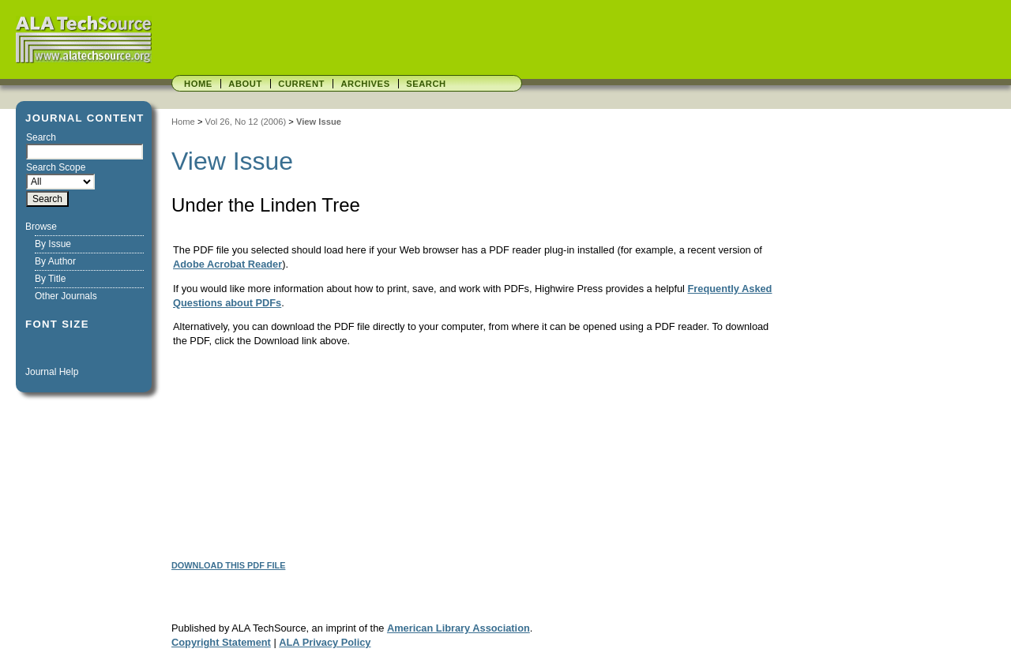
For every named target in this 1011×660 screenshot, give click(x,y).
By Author (55, 261)
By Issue (53, 243)
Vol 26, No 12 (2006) (246, 121)
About (245, 83)
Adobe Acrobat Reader (227, 264)
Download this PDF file (228, 565)
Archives (364, 83)
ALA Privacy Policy (324, 642)
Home (198, 83)
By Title (50, 278)
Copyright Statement (221, 642)
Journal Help (51, 371)
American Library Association (458, 628)
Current (301, 83)
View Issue (318, 121)
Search (426, 83)
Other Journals (66, 296)
